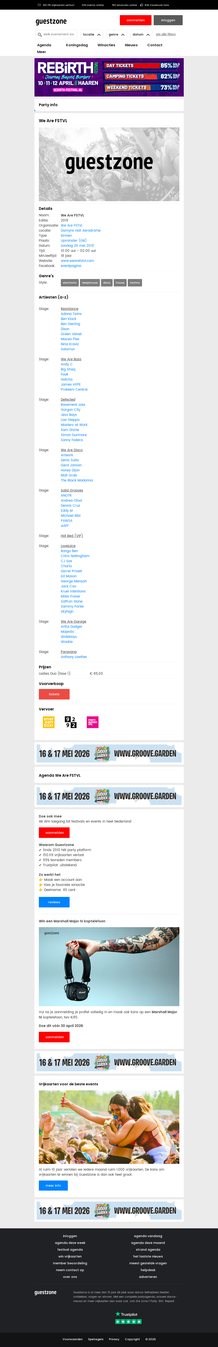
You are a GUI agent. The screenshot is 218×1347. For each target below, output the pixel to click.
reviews (54, 902)
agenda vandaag (148, 1236)
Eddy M (67, 510)
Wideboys (69, 637)
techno (135, 282)
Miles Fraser (70, 596)
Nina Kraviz (70, 344)
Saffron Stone (72, 601)
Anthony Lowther (74, 657)
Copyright (132, 1339)
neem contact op (70, 1270)
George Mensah (74, 581)
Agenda (44, 45)
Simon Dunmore (74, 435)
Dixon (65, 329)
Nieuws (131, 45)
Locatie (92, 34)
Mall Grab (69, 475)
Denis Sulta (70, 460)
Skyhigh (67, 611)
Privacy (114, 1339)
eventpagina (71, 266)
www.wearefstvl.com (77, 261)
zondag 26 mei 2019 (77, 246)
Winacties (106, 45)
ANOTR (66, 495)
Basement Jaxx (73, 405)
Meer (41, 51)
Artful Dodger (71, 627)
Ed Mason (69, 576)
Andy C (67, 364)
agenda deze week (70, 1243)
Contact (154, 45)
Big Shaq (68, 369)
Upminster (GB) (74, 240)
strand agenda (148, 1249)
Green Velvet (71, 334)
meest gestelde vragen (148, 1263)
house (120, 282)
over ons (70, 1277)
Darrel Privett (71, 571)
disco (106, 282)
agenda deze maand (148, 1243)
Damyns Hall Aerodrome (81, 230)
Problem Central (74, 389)
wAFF (65, 526)
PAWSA (66, 521)
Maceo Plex (70, 339)
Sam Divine (70, 430)
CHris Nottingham (75, 556)
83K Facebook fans (154, 5)
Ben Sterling (70, 324)
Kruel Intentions (73, 591)
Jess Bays (69, 415)
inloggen (70, 1236)
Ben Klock (68, 319)
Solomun (68, 349)
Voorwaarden (73, 1339)
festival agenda (70, 1249)
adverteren (148, 1277)
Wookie (67, 642)
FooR (64, 374)
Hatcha (66, 379)
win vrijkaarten (70, 1256)
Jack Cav (68, 586)
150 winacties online (122, 5)
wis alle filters (166, 34)
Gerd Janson (71, 465)
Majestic (67, 632)
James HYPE (71, 384)
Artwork (67, 455)
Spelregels (95, 1339)
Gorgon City (70, 410)
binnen (66, 235)
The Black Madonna (77, 480)
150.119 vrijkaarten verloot (56, 5)
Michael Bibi (71, 516)
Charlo (66, 566)
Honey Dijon (70, 470)
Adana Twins (71, 314)
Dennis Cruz (70, 505)
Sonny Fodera (72, 440)
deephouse (90, 282)
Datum (141, 34)
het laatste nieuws (148, 1256)
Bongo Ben (69, 551)
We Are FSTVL (72, 225)
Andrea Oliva (71, 500)
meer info (53, 1185)
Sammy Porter (72, 606)
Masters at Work (74, 425)
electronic (70, 282)
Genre (116, 34)
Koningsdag (74, 45)
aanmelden (54, 832)
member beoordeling (70, 1263)
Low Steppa (70, 420)
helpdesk (148, 1270)
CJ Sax (66, 561)
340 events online (91, 5)
